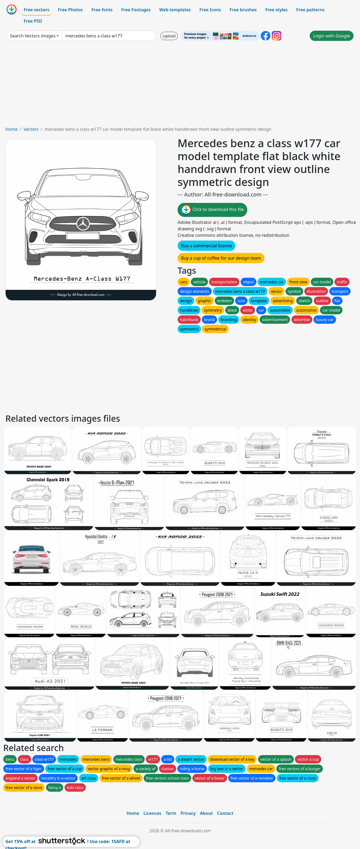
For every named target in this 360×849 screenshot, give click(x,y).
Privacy (188, 813)
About (206, 813)
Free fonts (102, 10)
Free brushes (243, 10)
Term (170, 813)
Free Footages (136, 10)
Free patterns (310, 10)
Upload (169, 35)
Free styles (276, 10)
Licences (152, 813)
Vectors (30, 129)
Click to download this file (212, 210)
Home (11, 129)
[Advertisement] (180, 85)
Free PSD (33, 21)
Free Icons (210, 10)
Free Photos (70, 10)
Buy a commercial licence (206, 246)
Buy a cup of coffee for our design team (221, 258)
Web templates (175, 10)
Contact (225, 813)
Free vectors (36, 10)
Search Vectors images (32, 36)
